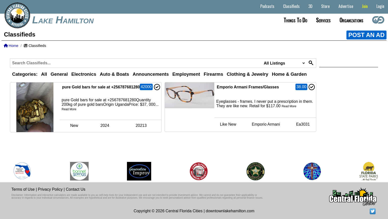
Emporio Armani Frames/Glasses (248, 87)
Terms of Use (23, 189)
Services (323, 20)
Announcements (151, 74)
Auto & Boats (114, 74)
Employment (186, 74)
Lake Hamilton (63, 19)
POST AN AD (366, 35)
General (59, 74)
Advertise (346, 6)
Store (325, 6)
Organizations (351, 20)
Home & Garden (289, 74)
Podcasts (267, 6)
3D (310, 6)
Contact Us (75, 189)
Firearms (213, 74)
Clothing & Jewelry (247, 74)
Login (380, 6)
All (44, 74)
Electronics (83, 74)
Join (365, 6)
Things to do (295, 20)
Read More (69, 109)
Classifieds (291, 6)
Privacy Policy (50, 189)
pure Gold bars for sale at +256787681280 (101, 87)
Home (11, 46)
